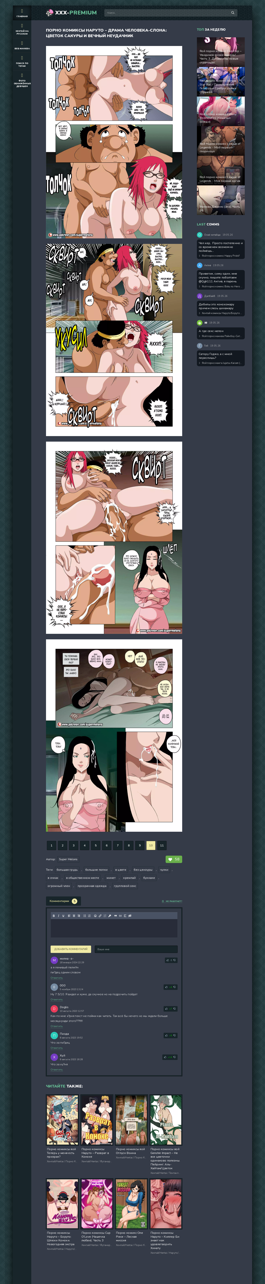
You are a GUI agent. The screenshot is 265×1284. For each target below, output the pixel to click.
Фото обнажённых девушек (22, 80)
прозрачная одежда (92, 886)
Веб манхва (22, 45)
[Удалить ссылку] (105, 915)
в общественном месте (82, 878)
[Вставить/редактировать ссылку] (100, 915)
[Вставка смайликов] (95, 915)
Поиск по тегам (22, 61)
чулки (164, 870)
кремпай (129, 878)
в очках (53, 878)
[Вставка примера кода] (120, 915)
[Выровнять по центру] (74, 915)
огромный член (59, 886)
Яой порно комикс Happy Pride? (219, 256)
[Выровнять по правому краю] (78, 915)
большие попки (96, 870)
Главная (22, 13)
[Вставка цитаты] (115, 915)
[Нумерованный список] (89, 915)
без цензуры (143, 870)
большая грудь (67, 870)
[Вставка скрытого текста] (130, 915)
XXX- (76, 13)
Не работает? (172, 901)
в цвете (120, 870)
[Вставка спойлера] (125, 915)
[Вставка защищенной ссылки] (109, 915)
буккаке (149, 878)
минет (111, 878)
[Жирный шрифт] (53, 915)
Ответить (57, 978)
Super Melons (68, 859)
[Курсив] (58, 915)
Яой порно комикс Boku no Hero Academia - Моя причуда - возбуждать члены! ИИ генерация (221, 286)
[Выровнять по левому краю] (69, 915)
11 (162, 845)
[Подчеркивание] (63, 915)
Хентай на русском (22, 28)
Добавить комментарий (70, 949)
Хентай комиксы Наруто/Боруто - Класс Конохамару (221, 313)
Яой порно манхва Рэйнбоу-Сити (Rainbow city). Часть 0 (221, 336)
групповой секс (125, 886)
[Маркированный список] (84, 915)
